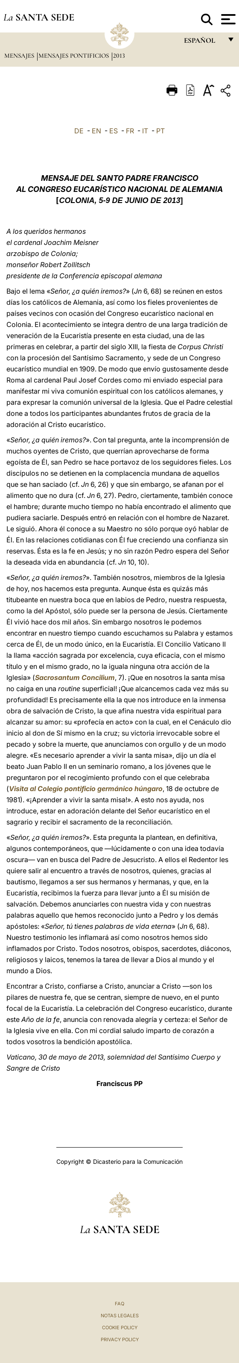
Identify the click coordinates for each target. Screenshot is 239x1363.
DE (79, 131)
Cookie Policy (119, 1328)
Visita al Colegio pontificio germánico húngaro (86, 788)
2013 (119, 55)
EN (96, 131)
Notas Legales (120, 1316)
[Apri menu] (227, 19)
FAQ (119, 1304)
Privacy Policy (120, 1339)
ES (113, 131)
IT (145, 131)
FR (130, 131)
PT (160, 131)
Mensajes (20, 55)
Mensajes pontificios (74, 55)
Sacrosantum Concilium (75, 677)
